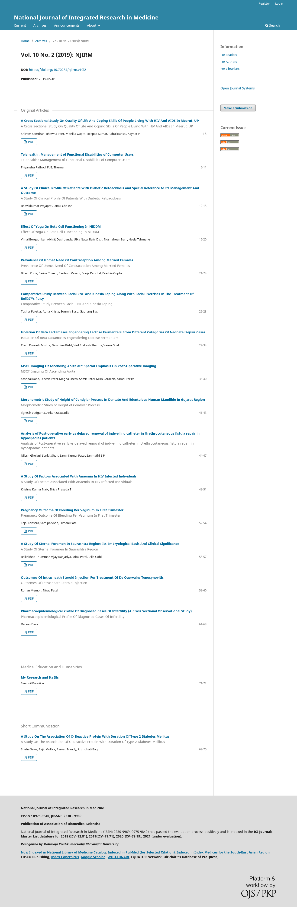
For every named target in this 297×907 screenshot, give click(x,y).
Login (279, 3)
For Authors (228, 62)
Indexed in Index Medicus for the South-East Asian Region (223, 852)
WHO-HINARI (118, 857)
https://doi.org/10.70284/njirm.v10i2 (57, 69)
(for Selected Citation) (157, 852)
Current (20, 25)
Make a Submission (238, 108)
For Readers (228, 55)
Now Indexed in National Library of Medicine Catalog (63, 852)
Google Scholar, (93, 857)
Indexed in (117, 852)
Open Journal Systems (237, 88)
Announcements (67, 25)
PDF (30, 142)
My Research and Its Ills (40, 677)
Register (264, 3)
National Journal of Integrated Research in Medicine (86, 17)
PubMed (132, 852)
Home (25, 41)
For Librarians (229, 68)
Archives (40, 25)
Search (272, 25)
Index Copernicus (65, 857)
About (92, 25)
